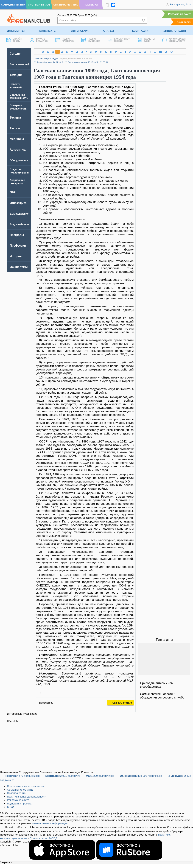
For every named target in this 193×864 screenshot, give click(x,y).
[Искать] (144, 20)
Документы (15, 30)
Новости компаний (16, 86)
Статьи (108, 30)
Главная (38, 58)
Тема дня (16, 74)
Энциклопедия (174, 30)
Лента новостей (19, 64)
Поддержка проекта (19, 803)
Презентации (138, 30)
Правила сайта (16, 792)
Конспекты (48, 30)
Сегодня (15, 53)
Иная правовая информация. (50, 823)
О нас (10, 806)
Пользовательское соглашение (26, 786)
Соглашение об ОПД (20, 789)
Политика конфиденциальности (26, 796)
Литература (79, 30)
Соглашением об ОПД (43, 838)
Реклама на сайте (179, 13)
